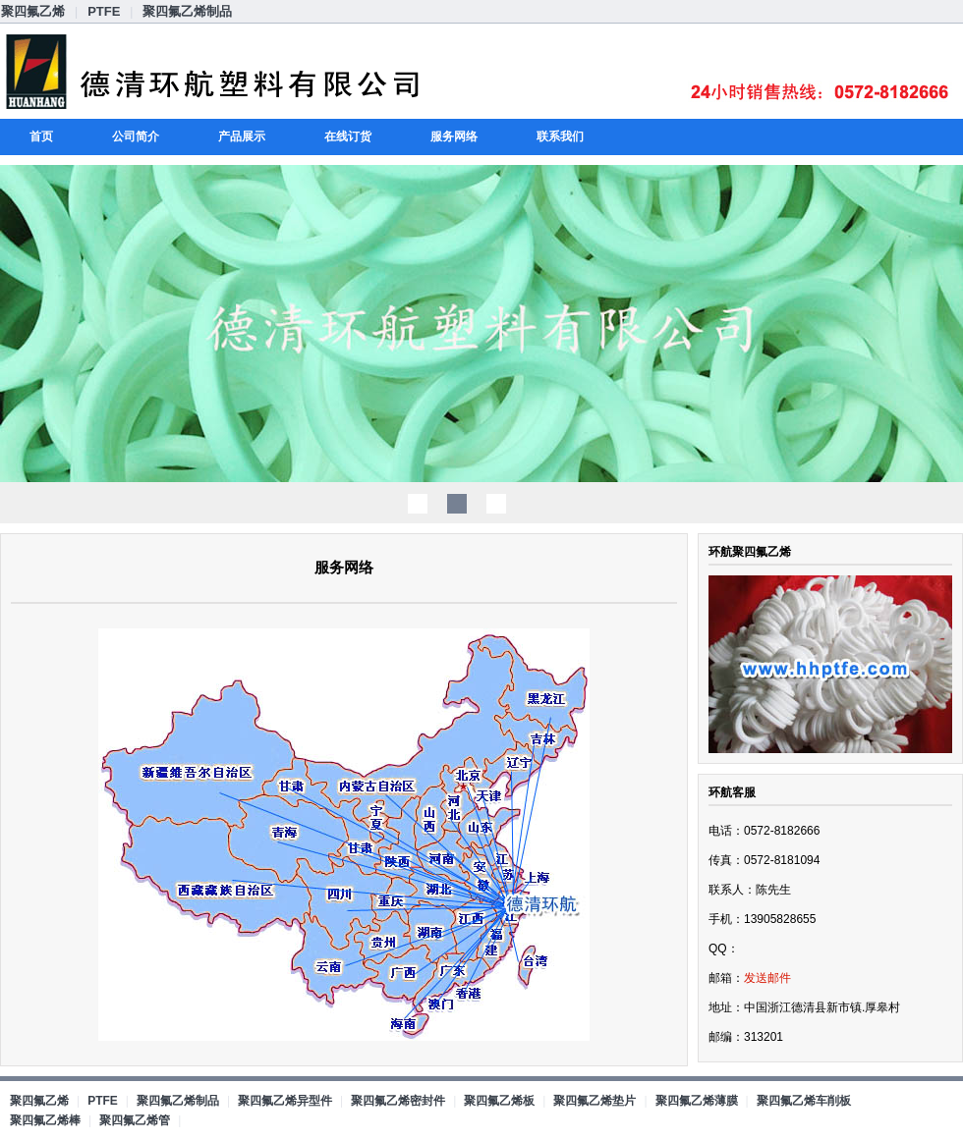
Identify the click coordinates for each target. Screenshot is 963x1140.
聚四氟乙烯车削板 (804, 1101)
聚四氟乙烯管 (134, 1120)
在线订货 (347, 136)
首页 (41, 136)
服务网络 (454, 136)
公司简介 (135, 136)
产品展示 (241, 136)
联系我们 (560, 136)
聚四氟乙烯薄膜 (696, 1101)
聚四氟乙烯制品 (187, 11)
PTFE (103, 11)
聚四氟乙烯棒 (45, 1120)
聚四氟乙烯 (33, 11)
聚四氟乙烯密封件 (398, 1101)
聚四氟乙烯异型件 (285, 1101)
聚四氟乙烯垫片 (594, 1101)
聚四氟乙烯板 (499, 1101)
